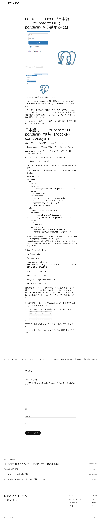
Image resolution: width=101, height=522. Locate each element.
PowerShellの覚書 (11, 469)
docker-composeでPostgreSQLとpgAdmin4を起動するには (50, 147)
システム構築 (39, 67)
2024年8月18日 (93, 479)
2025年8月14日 (93, 469)
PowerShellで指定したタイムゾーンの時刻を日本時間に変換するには (31, 464)
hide (30, 67)
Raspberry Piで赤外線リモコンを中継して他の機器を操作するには (74, 359)
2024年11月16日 (93, 474)
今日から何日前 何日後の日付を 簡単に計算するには (24, 479)
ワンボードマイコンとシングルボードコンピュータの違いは (25, 359)
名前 (27, 409)
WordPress (94, 518)
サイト (26, 424)
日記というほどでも (12, 3)
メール (27, 416)
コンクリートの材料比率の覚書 (16, 474)
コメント (28, 388)
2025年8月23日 (93, 464)
